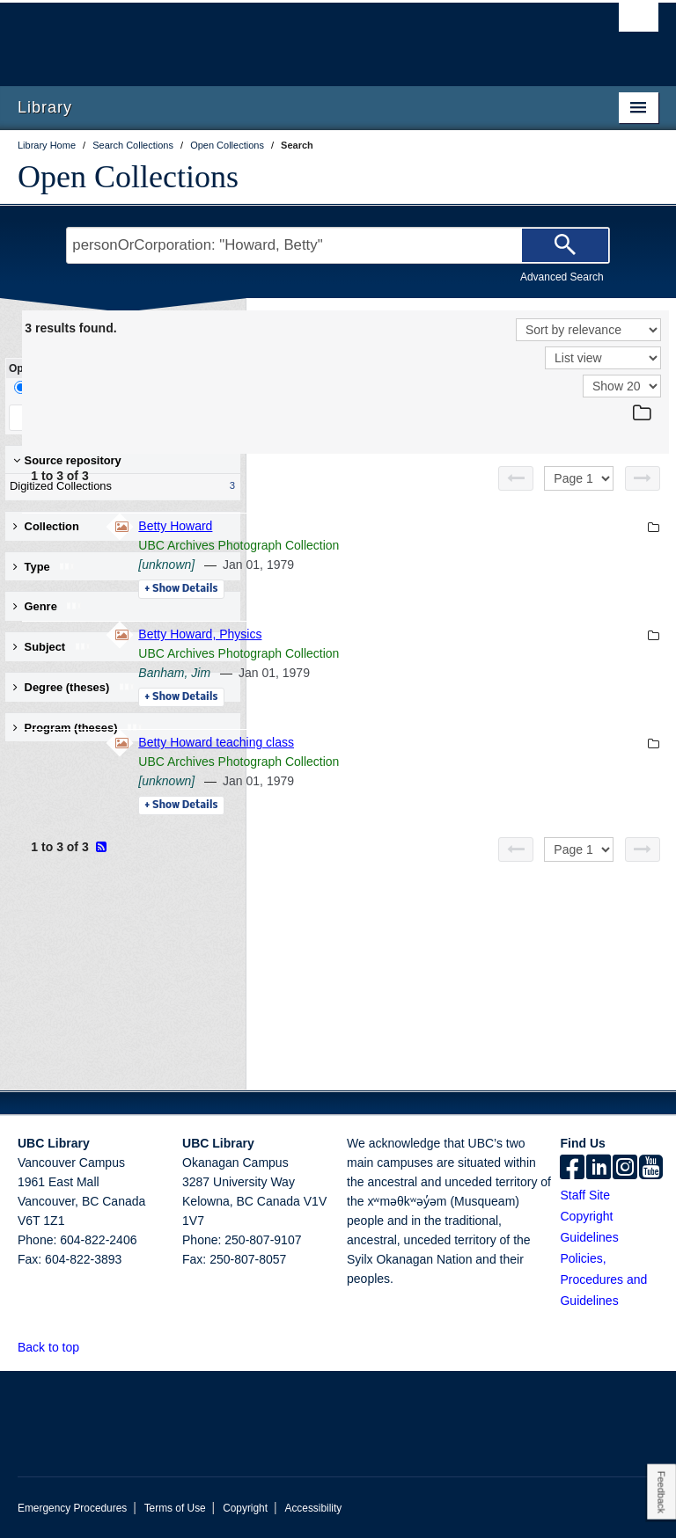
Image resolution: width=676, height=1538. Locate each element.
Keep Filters (64, 417)
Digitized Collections (119, 486)
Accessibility (313, 1508)
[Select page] (579, 478)
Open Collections (128, 176)
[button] (89, 1346)
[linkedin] (598, 1168)
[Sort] (588, 329)
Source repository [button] (67, 460)
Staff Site (585, 1195)
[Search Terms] (337, 245)
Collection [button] (46, 526)
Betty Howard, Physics (441, 634)
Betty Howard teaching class (457, 742)
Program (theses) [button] (78, 727)
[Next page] (642, 478)
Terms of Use (175, 1508)
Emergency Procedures (72, 1508)
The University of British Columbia (290, 36)
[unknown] (407, 565)
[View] (603, 357)
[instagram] (625, 1168)
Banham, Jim (415, 673)
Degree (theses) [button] (74, 687)
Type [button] (44, 566)
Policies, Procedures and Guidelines (603, 1279)
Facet (117, 387)
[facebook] (572, 1168)
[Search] (565, 245)
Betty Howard (416, 526)
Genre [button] (48, 606)
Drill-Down (48, 387)
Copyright (245, 1508)
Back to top (57, 1347)
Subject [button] (52, 646)
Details (422, 589)
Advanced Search (562, 277)
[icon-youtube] (651, 1168)
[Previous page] (515, 478)
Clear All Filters (180, 417)
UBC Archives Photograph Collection (479, 545)
